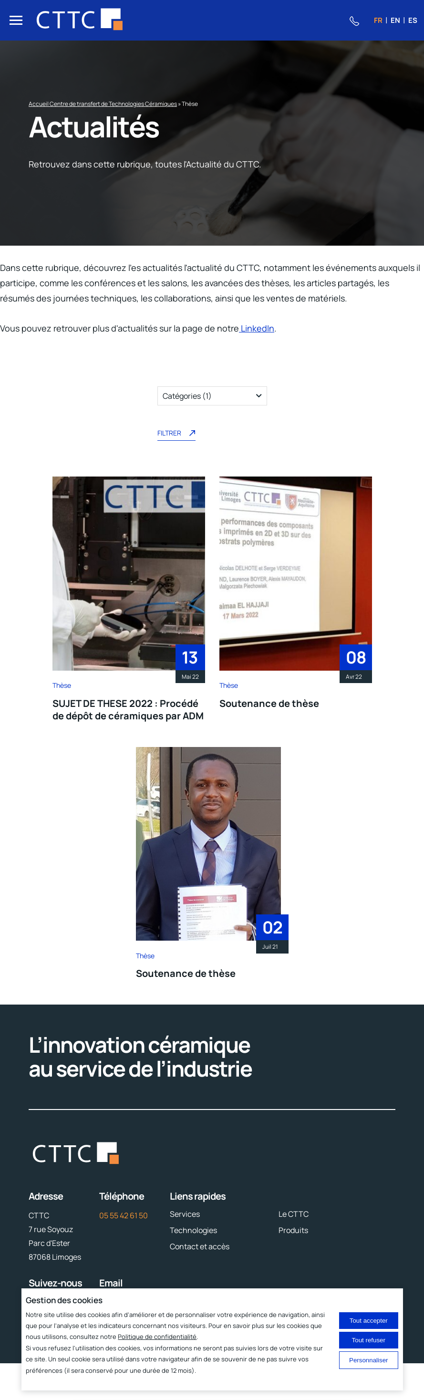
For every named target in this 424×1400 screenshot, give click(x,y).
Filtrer (176, 434)
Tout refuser (368, 1340)
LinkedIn (256, 328)
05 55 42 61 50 (123, 1215)
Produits (293, 1230)
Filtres (19, 372)
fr (378, 20)
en (395, 20)
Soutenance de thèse (269, 703)
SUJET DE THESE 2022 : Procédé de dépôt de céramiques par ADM (128, 709)
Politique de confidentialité (157, 1336)
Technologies (193, 1230)
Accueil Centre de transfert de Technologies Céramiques (103, 104)
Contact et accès (199, 1246)
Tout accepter (369, 1320)
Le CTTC (294, 1214)
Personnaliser (368, 1360)
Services (185, 1214)
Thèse (61, 685)
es (412, 20)
